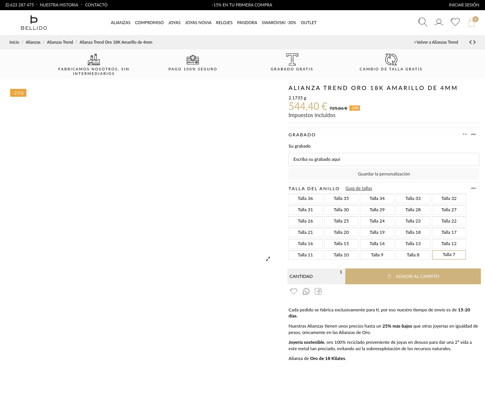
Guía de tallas (359, 188)
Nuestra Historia (59, 4)
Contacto (96, 4)
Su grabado (299, 146)
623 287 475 (20, 4)
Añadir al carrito (413, 276)
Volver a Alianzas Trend (436, 42)
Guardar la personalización (384, 174)
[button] (309, 22)
